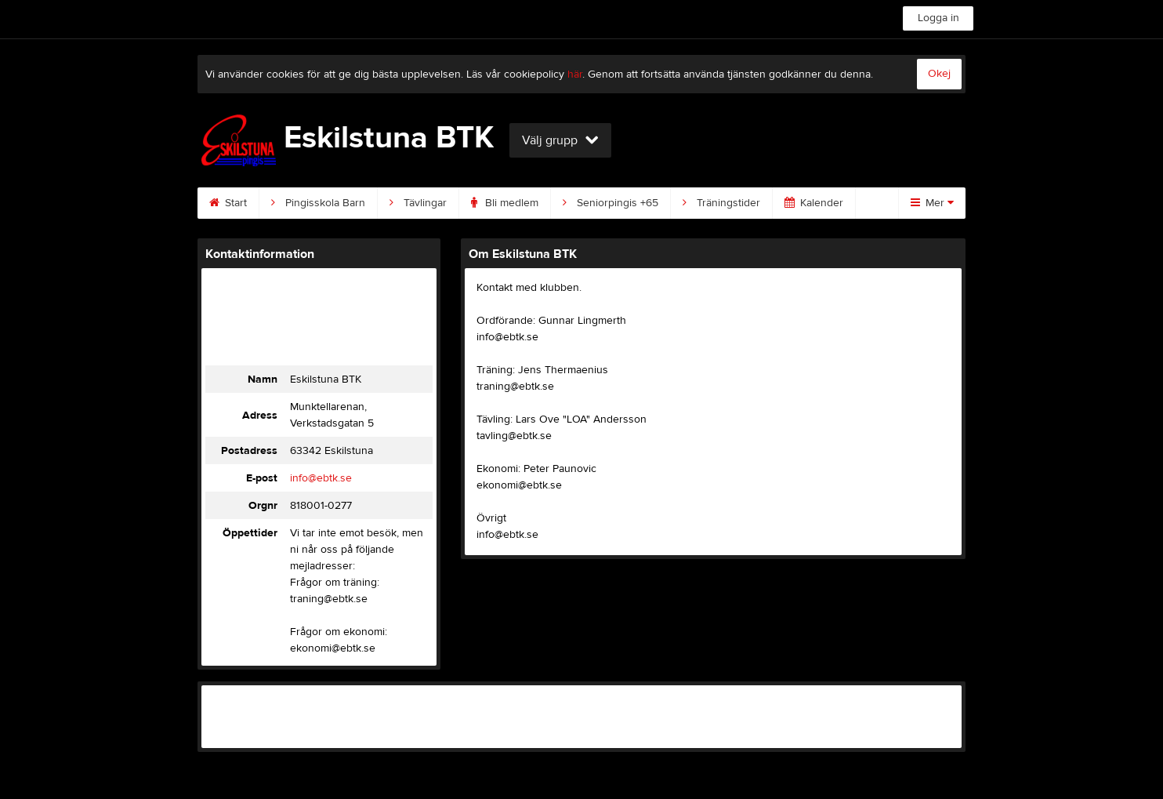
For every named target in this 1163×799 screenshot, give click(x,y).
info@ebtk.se (321, 478)
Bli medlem (504, 203)
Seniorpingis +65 (610, 203)
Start (228, 203)
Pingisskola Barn (318, 203)
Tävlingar (418, 203)
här (574, 74)
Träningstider (721, 203)
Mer (932, 203)
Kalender (813, 203)
